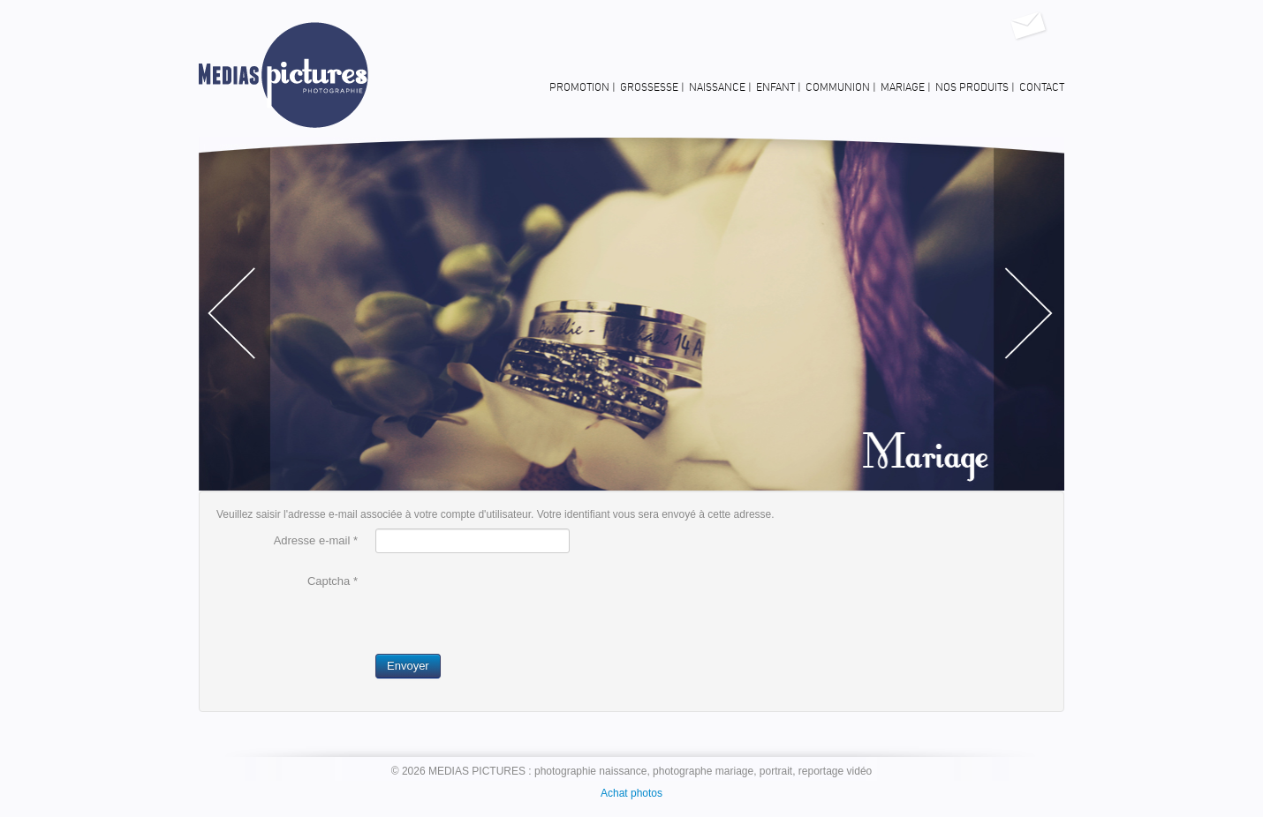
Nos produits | (975, 87)
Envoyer (408, 665)
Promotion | (582, 87)
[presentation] (509, 603)
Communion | (840, 87)
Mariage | (906, 87)
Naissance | (720, 87)
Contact (1041, 87)
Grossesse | (652, 87)
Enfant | (778, 87)
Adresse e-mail (316, 540)
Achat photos (631, 793)
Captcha (332, 581)
